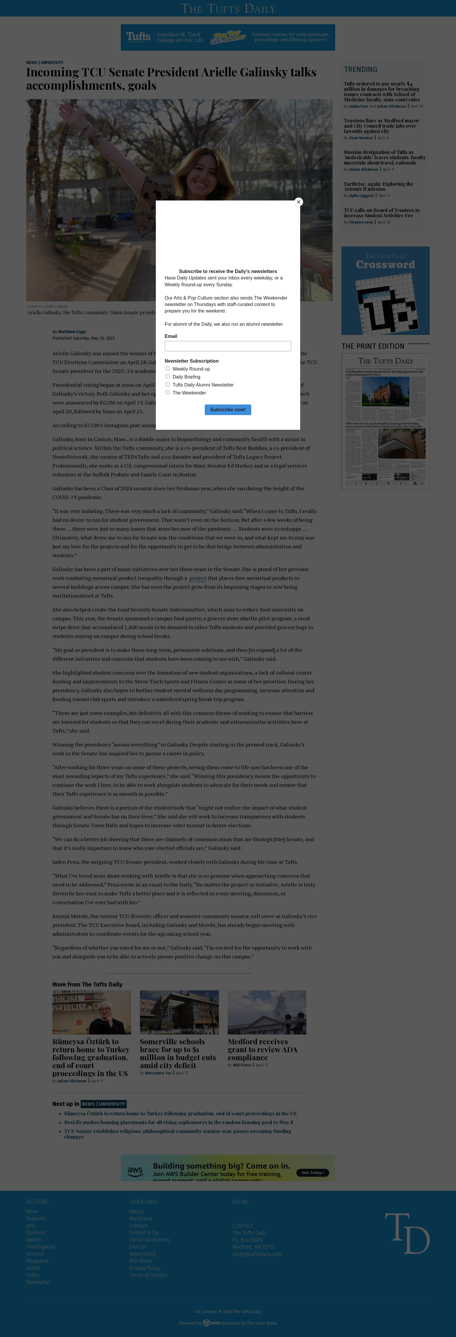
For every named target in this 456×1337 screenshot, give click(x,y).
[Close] (298, 202)
